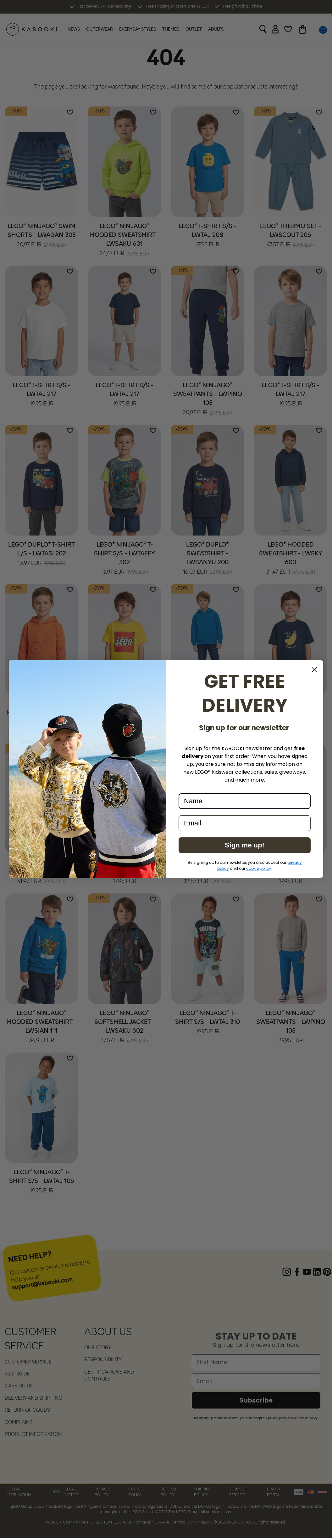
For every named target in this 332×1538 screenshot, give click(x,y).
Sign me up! (244, 845)
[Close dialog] (314, 669)
